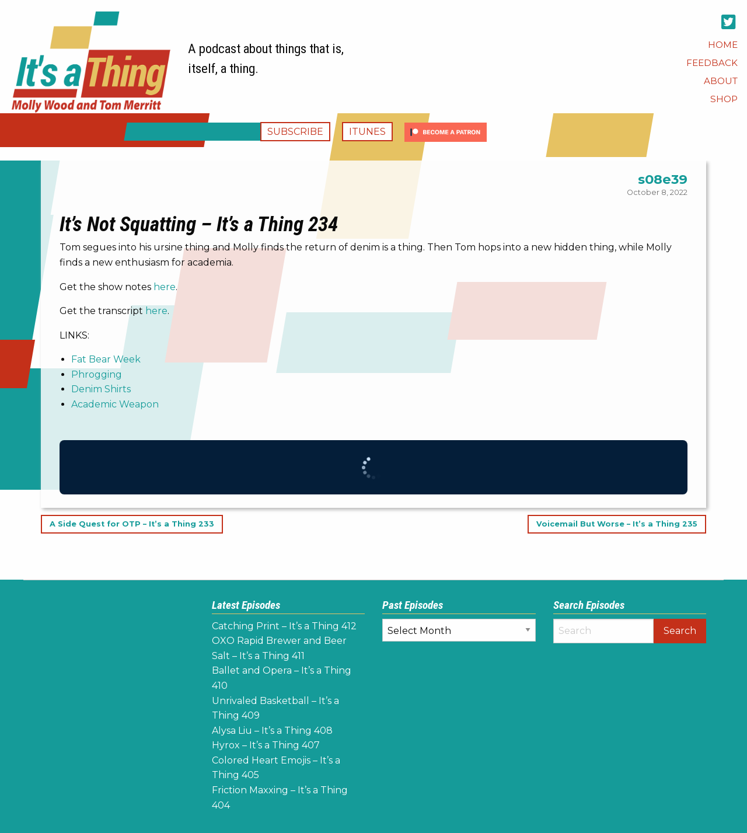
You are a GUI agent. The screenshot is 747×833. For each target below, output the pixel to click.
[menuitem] (723, 45)
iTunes (367, 131)
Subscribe (295, 131)
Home (723, 44)
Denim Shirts (101, 389)
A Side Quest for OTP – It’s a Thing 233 (132, 524)
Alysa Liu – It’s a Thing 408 (272, 730)
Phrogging (96, 374)
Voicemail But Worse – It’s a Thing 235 (616, 524)
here (164, 286)
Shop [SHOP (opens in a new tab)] (724, 98)
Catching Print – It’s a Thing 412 (284, 626)
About (721, 80)
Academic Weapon (115, 404)
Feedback (712, 62)
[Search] (603, 631)
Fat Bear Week (106, 359)
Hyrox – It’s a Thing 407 (266, 745)
